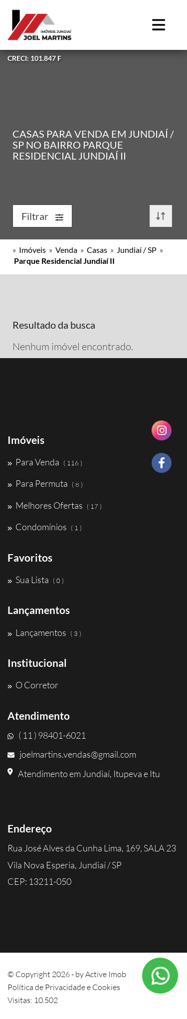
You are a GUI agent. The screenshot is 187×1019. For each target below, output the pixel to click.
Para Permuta (45, 483)
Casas (97, 249)
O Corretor (32, 684)
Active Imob (105, 974)
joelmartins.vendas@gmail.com (71, 754)
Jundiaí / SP (137, 249)
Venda (66, 249)
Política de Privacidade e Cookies (63, 987)
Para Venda (44, 461)
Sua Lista (35, 579)
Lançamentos (44, 632)
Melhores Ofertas (54, 505)
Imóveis (32, 249)
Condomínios (44, 526)
